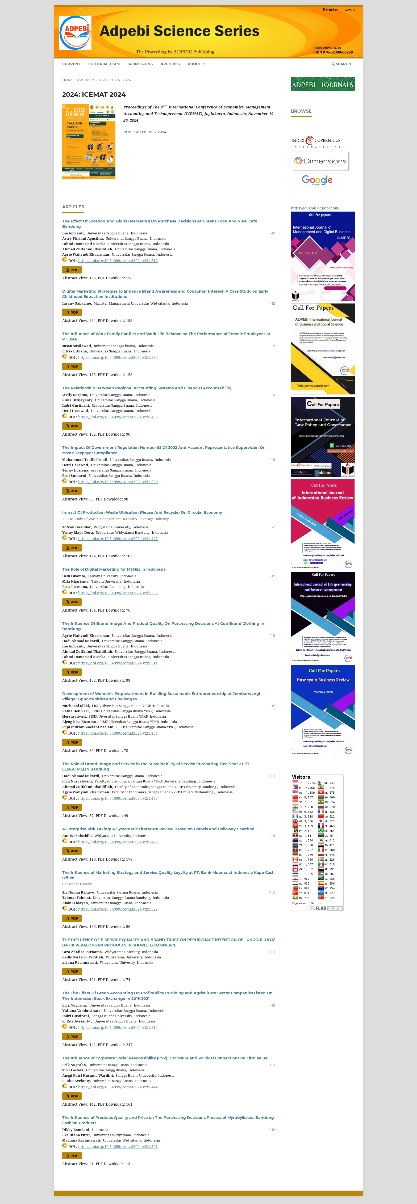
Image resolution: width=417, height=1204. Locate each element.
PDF (73, 270)
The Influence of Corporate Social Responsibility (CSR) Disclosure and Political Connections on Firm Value (165, 1058)
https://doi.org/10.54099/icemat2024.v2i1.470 (118, 841)
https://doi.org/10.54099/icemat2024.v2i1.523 (118, 357)
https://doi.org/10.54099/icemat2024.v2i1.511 (118, 663)
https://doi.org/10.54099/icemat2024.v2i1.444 (118, 1086)
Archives (170, 64)
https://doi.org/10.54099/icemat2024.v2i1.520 (118, 481)
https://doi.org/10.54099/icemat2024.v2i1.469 (118, 416)
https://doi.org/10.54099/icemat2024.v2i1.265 (118, 592)
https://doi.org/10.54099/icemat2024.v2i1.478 (118, 798)
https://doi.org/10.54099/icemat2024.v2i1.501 (118, 1146)
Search (341, 64)
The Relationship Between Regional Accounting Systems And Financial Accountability (146, 388)
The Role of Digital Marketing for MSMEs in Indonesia (114, 569)
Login (349, 9)
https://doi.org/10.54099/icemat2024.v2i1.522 (118, 909)
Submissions (140, 64)
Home (68, 80)
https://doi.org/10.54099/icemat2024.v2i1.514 (118, 1027)
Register (330, 9)
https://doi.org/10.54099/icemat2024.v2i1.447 (118, 538)
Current (71, 64)
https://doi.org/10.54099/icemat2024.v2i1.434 (118, 733)
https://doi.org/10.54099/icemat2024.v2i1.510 (118, 260)
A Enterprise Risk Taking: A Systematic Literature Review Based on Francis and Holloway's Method (158, 829)
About (195, 64)
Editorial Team (104, 64)
